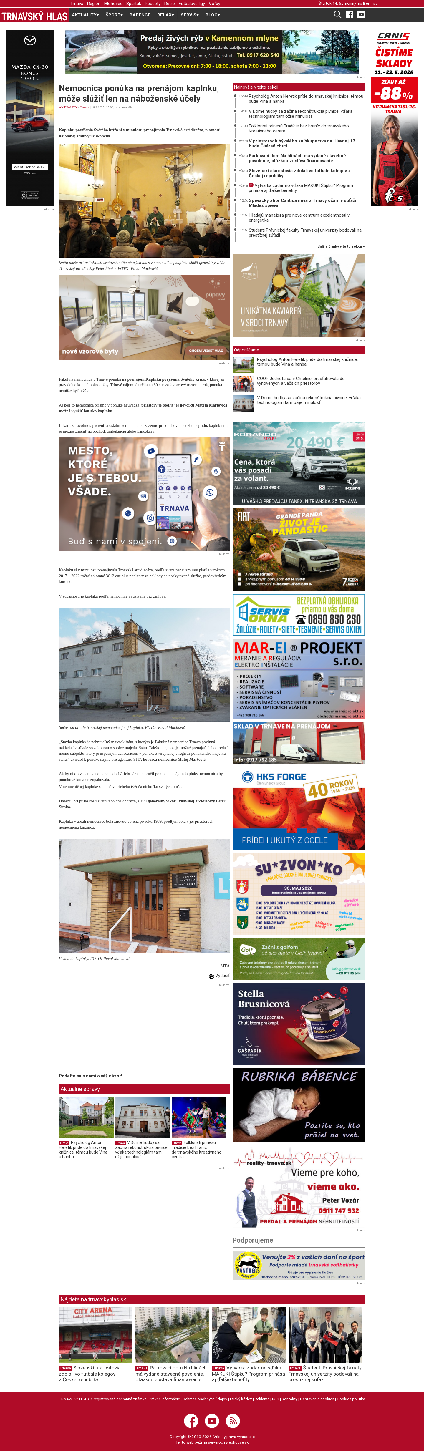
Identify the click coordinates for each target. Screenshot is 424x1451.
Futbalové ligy (192, 3)
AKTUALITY (68, 107)
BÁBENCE (140, 15)
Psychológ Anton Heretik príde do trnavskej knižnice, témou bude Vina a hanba (83, 1149)
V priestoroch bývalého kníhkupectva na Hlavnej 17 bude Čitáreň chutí (302, 143)
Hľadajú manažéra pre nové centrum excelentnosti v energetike (299, 218)
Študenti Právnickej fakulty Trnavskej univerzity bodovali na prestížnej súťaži (305, 233)
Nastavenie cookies (317, 1399)
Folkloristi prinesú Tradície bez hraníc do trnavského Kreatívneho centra (196, 1149)
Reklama (262, 1399)
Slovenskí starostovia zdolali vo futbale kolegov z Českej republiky (300, 173)
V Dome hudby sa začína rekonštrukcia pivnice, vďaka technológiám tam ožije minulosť (141, 1149)
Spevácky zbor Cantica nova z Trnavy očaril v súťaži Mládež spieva (302, 203)
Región (93, 3)
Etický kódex (241, 1399)
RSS (275, 1399)
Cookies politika (351, 1399)
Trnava (76, 3)
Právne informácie (164, 1399)
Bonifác (370, 3)
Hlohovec (113, 3)
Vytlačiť (219, 975)
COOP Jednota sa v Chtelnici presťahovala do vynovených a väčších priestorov (301, 381)
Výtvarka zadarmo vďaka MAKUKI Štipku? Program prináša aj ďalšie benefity (301, 188)
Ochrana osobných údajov (205, 1399)
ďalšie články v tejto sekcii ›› (341, 246)
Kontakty (289, 1399)
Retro (169, 3)
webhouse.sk (237, 1442)
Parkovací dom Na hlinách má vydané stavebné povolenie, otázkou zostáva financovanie (297, 158)
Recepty (152, 3)
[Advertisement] (108, 1029)
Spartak (133, 3)
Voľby (214, 3)
